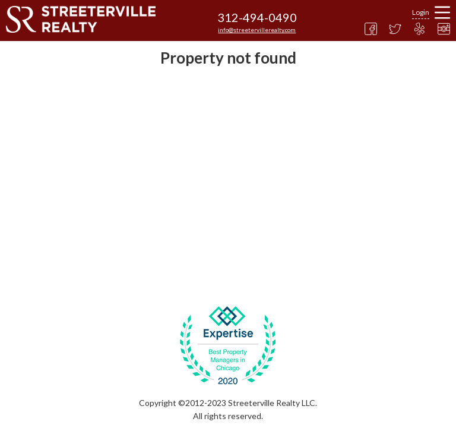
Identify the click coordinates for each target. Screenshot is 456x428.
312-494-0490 (257, 17)
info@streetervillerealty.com (257, 29)
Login (420, 12)
